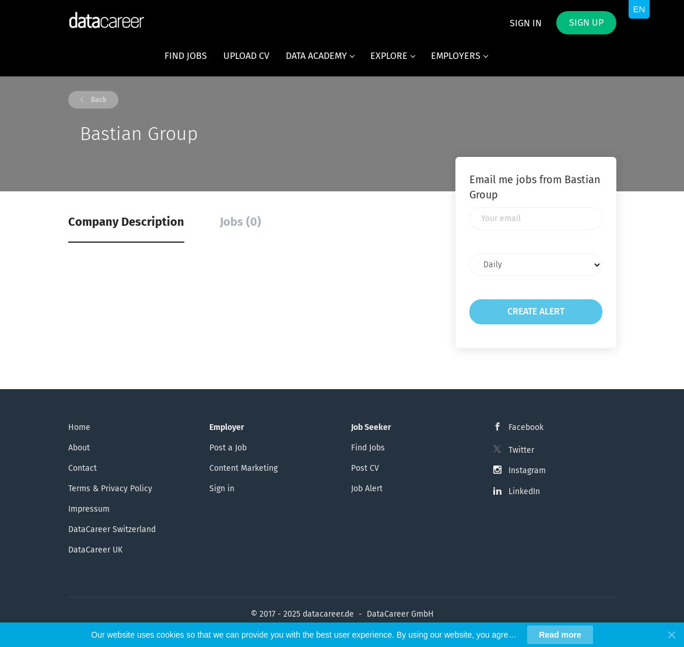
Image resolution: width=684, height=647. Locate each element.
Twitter (521, 450)
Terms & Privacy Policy (110, 489)
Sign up (586, 22)
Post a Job (228, 448)
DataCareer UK (95, 550)
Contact (82, 468)
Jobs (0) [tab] (240, 222)
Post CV (365, 468)
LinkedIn (524, 491)
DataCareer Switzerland (112, 529)
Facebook (525, 427)
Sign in (526, 23)
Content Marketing (243, 468)
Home (79, 427)
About (79, 448)
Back (98, 100)
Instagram (527, 470)
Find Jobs (368, 448)
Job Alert (367, 489)
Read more (560, 634)
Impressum (89, 509)
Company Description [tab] (126, 222)
